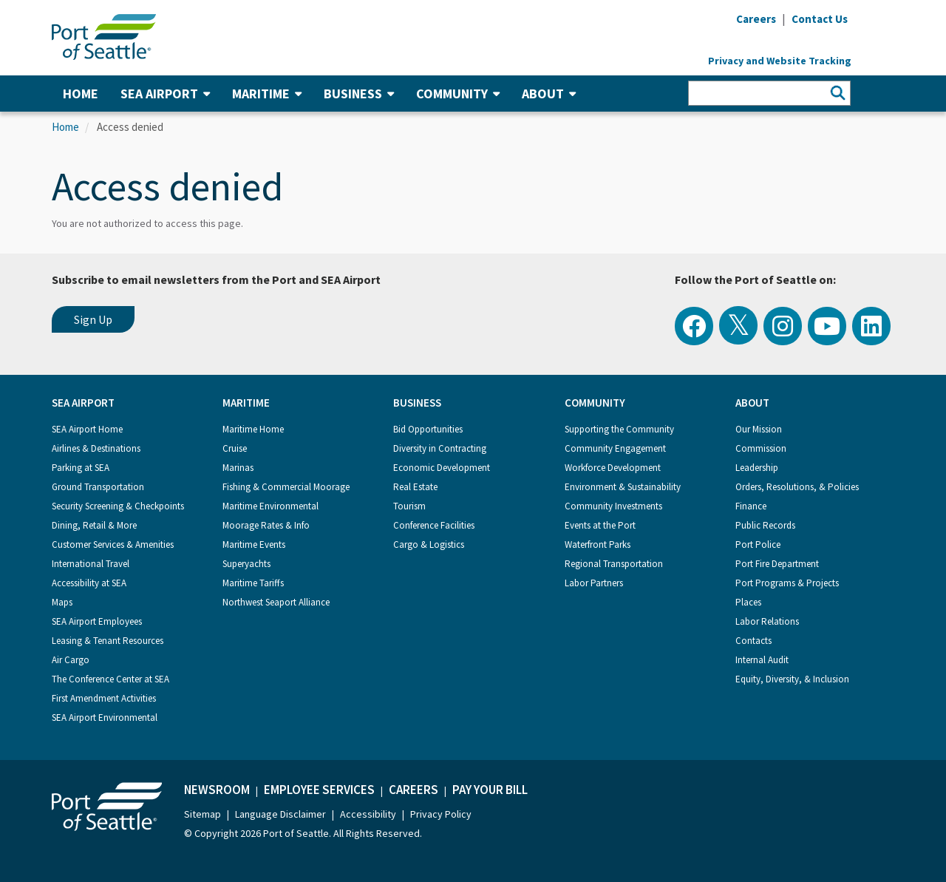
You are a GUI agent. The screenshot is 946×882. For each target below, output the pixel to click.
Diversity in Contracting (439, 448)
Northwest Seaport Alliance (276, 602)
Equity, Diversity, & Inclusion (792, 679)
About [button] (549, 93)
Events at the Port (600, 525)
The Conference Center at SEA (110, 679)
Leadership (756, 467)
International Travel (90, 563)
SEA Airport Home (87, 429)
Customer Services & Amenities (113, 544)
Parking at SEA (80, 467)
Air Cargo (70, 660)
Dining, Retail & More (94, 525)
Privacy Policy (441, 814)
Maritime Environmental (270, 506)
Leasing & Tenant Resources (107, 640)
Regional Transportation (614, 563)
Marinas (237, 467)
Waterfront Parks (597, 544)
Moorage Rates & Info (266, 525)
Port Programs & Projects (787, 583)
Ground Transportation (98, 487)
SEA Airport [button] (165, 93)
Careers (413, 789)
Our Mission (758, 429)
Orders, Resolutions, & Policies (797, 487)
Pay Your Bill (490, 789)
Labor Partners (594, 583)
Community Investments (613, 506)
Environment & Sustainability (623, 487)
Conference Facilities (433, 525)
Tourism (409, 506)
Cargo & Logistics (428, 544)
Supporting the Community (619, 429)
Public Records (765, 525)
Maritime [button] (267, 93)
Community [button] (458, 93)
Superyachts (246, 563)
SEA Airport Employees (97, 621)
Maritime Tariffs (253, 583)
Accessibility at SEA (89, 583)
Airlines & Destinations (96, 448)
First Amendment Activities (104, 698)
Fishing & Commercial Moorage (286, 487)
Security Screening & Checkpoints (118, 506)
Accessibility (368, 814)
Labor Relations (767, 621)
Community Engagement (615, 448)
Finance (750, 506)
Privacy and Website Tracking (779, 60)
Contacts (753, 640)
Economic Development (441, 467)
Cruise (234, 448)
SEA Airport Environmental (104, 717)
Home (80, 93)
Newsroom (217, 789)
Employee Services (319, 789)
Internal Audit (762, 660)
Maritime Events (253, 544)
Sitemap (202, 814)
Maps (62, 602)
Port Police (757, 544)
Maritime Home (253, 429)
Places (748, 602)
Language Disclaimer (280, 814)
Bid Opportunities (428, 429)
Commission (760, 448)
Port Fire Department (777, 563)
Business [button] (359, 93)
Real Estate (415, 487)
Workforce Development (613, 467)
